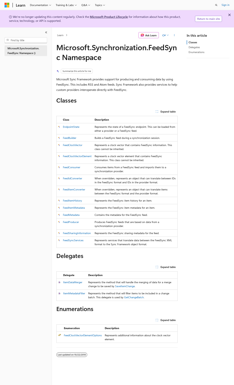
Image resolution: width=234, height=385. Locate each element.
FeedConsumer (71, 167)
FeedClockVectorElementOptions (83, 335)
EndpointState (71, 127)
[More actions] (174, 35)
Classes (193, 42)
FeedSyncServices (73, 240)
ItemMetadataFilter (74, 293)
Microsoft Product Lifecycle (109, 17)
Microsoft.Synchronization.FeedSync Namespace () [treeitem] (23, 50)
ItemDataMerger (72, 282)
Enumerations (196, 52)
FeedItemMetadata (74, 207)
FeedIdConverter (72, 178)
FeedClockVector (72, 145)
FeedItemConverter (74, 189)
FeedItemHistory (72, 200)
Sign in (225, 5)
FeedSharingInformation (77, 233)
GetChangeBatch (134, 297)
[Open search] (216, 5)
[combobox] (26, 40)
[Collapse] (46, 32)
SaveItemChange (125, 286)
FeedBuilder (69, 138)
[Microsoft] (7, 5)
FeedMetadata (71, 215)
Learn (60, 35)
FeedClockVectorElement (77, 156)
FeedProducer (71, 222)
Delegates (194, 47)
